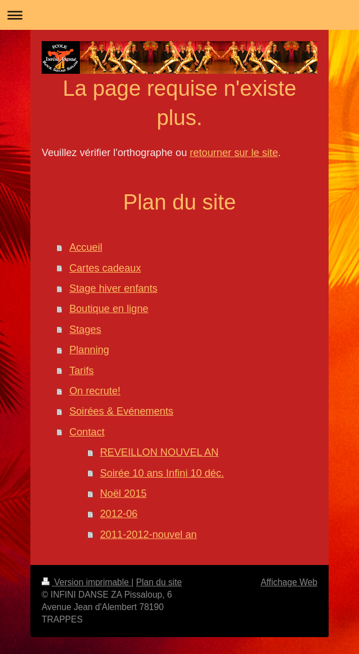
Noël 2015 (123, 493)
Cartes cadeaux (105, 268)
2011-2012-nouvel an (148, 534)
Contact (87, 432)
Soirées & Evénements (121, 411)
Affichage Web (289, 582)
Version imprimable (86, 582)
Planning (89, 349)
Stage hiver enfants (113, 288)
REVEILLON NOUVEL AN (159, 452)
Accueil (85, 247)
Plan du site (159, 582)
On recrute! (94, 391)
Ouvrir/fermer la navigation (179, 15)
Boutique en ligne (109, 308)
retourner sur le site (234, 152)
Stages (85, 329)
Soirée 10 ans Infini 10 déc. (162, 473)
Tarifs (81, 370)
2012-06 (119, 513)
